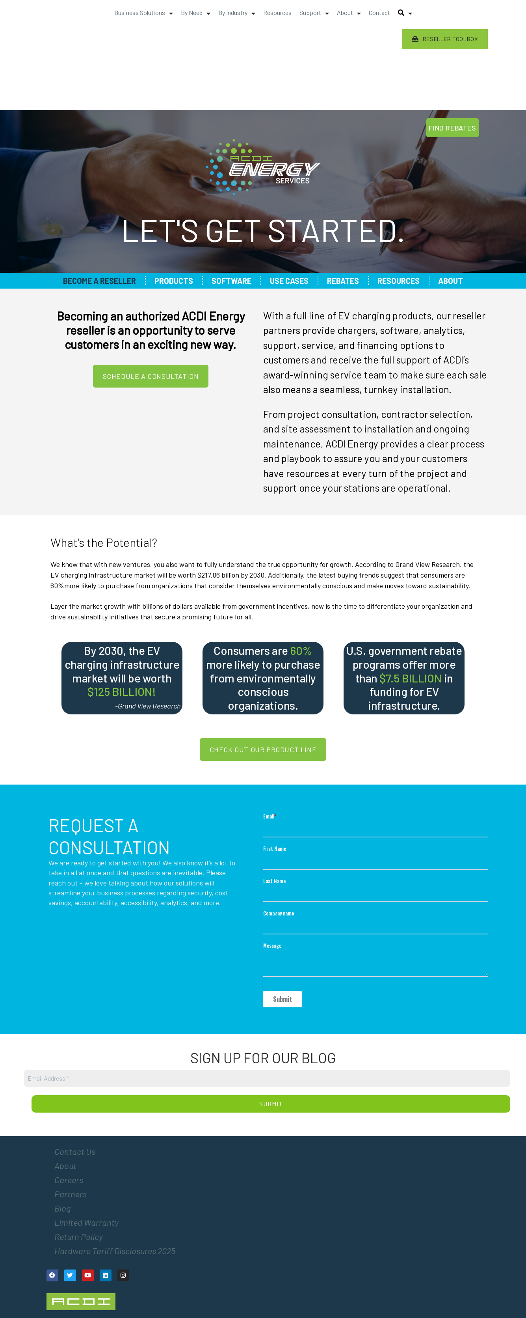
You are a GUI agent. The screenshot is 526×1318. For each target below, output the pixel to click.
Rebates (343, 280)
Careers (68, 1179)
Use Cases (289, 280)
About (450, 280)
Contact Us (74, 1151)
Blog (62, 1208)
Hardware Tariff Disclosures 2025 (114, 1250)
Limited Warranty (86, 1222)
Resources (398, 280)
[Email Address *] (267, 1078)
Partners (70, 1194)
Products (173, 280)
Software (231, 280)
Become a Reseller (99, 280)
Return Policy (78, 1236)
